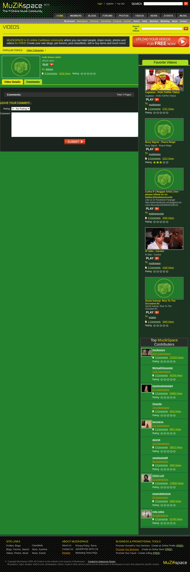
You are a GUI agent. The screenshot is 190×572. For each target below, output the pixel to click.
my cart (120, 3)
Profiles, (10, 545)
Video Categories (35, 50)
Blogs (18, 545)
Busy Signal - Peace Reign (160, 142)
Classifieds (106, 21)
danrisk (156, 440)
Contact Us (67, 549)
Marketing (165, 21)
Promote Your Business (127, 549)
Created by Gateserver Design (101, 561)
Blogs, (9, 549)
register (109, 3)
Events (42, 553)
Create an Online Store (152, 549)
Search (136, 21)
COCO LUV (158, 476)
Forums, (17, 549)
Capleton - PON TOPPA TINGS (162, 92)
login (100, 3)
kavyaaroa (157, 422)
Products (117, 21)
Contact (183, 21)
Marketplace (82, 21)
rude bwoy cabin (51, 57)
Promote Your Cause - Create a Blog (134, 553)
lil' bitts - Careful (154, 251)
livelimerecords (156, 213)
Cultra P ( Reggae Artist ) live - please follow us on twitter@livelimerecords (162, 194)
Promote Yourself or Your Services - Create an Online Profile (145, 545)
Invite (144, 21)
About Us (66, 545)
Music (25, 553)
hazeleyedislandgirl (162, 386)
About (174, 21)
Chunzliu (157, 404)
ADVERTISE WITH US (87, 549)
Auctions (43, 549)
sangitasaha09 (160, 458)
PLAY (45, 64)
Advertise (154, 21)
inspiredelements (161, 494)
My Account (69, 21)
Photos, (18, 553)
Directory (94, 21)
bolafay (152, 317)
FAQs (94, 553)
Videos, (10, 553)
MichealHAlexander (162, 368)
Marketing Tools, (84, 553)
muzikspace (155, 104)
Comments (33, 81)
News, (35, 553)
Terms (94, 545)
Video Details (12, 81)
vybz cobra (158, 512)
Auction (127, 21)
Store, (35, 549)
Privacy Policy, (83, 545)
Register (66, 553)
